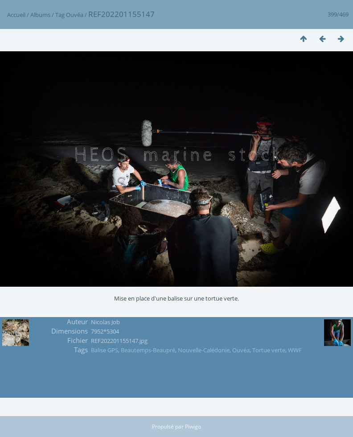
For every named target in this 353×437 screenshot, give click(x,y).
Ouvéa (74, 15)
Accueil (16, 15)
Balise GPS (104, 350)
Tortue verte (268, 350)
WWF (295, 350)
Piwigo (193, 426)
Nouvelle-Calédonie (204, 350)
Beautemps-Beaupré (148, 350)
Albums (40, 15)
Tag (60, 15)
